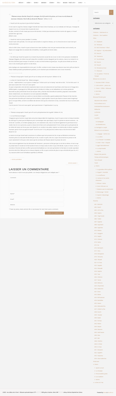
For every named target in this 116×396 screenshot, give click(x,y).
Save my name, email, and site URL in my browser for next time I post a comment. (33, 209)
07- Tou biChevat (99, 59)
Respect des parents (100, 154)
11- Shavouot (98, 71)
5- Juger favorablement (102, 145)
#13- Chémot (98, 239)
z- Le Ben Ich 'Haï (98, 382)
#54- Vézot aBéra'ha (100, 358)
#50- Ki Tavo (98, 347)
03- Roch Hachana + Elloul (101, 47)
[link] (85, 2)
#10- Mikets (97, 230)
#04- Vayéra (97, 213)
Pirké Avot (96, 361)
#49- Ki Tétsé (98, 344)
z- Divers (95, 364)
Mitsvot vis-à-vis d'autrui (101, 130)
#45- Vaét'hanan (99, 332)
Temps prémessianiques (101, 157)
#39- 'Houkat (98, 315)
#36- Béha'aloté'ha (99, 306)
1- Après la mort (99, 368)
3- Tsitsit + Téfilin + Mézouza (102, 88)
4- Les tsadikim (98, 376)
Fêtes (94, 38)
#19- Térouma (98, 257)
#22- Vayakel (98, 265)
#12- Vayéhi (97, 236)
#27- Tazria (97, 280)
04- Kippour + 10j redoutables (103, 50)
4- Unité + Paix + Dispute (103, 142)
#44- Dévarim (98, 329)
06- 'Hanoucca (98, 56)
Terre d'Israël (98, 160)
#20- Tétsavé (98, 259)
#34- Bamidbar (98, 300)
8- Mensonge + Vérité (102, 192)
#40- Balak (97, 318)
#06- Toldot (97, 219)
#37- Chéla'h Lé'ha (99, 309)
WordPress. (110, 392)
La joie (96, 115)
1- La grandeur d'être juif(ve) (104, 169)
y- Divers (96, 166)
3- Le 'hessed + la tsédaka (103, 139)
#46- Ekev (97, 335)
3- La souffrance (100, 175)
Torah (96, 163)
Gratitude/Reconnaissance (102, 106)
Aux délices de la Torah (8, 3)
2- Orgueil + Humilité (102, 172)
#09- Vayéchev (98, 227)
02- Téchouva (98, 44)
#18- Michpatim (99, 254)
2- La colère (99, 137)
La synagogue (100, 121)
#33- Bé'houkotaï (99, 297)
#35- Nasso (97, 303)
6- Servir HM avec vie (102, 186)
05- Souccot (97, 53)
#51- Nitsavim (98, 350)
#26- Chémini (98, 277)
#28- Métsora (98, 283)
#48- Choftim (98, 341)
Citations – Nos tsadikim (100, 35)
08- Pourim (97, 62)
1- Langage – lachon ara (103, 134)
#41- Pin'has (98, 321)
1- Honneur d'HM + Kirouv (101, 82)
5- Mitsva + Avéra (101, 183)
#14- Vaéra (97, 242)
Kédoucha (97, 109)
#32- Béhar (97, 294)
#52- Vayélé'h (98, 352)
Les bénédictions (100, 124)
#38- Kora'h (97, 312)
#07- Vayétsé (98, 222)
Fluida (104, 392)
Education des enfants (100, 100)
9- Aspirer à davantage (102, 195)
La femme (97, 112)
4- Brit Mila (97, 91)
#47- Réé (97, 338)
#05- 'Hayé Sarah (99, 216)
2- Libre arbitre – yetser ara (102, 85)
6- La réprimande (101, 148)
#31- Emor (97, 291)
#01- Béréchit (98, 204)
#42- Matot (97, 323)
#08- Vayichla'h (98, 224)
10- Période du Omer (100, 68)
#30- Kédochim (98, 288)
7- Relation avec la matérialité (104, 189)
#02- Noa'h (97, 207)
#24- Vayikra (98, 271)
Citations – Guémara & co (100, 32)
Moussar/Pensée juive (99, 97)
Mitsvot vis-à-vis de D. (99, 79)
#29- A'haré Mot (99, 286)
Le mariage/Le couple (100, 127)
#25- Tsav (97, 274)
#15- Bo (96, 245)
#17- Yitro (97, 251)
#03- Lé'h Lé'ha (98, 210)
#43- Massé (97, 326)
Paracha (95, 201)
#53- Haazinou (98, 355)
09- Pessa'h (97, 65)
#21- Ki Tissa (98, 262)
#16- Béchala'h (98, 248)
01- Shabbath (98, 42)
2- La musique (98, 371)
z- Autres (97, 94)
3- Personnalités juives (100, 373)
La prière (97, 118)
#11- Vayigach (98, 233)
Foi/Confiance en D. (100, 103)
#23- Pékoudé (98, 268)
